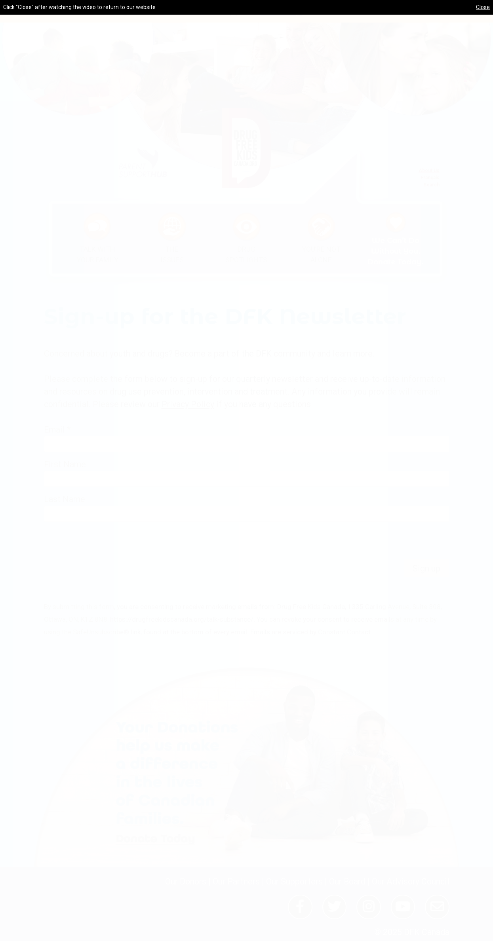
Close (483, 7)
